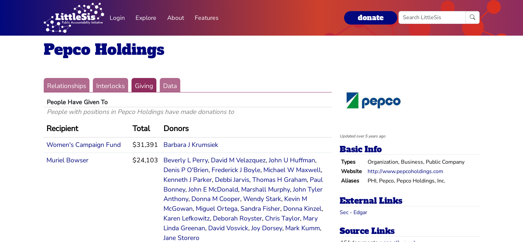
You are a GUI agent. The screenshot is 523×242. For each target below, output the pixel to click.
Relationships (66, 86)
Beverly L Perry (185, 160)
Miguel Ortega (216, 208)
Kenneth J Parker (187, 179)
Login (117, 18)
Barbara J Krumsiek (190, 144)
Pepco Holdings (104, 49)
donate (370, 18)
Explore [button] (146, 18)
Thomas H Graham (279, 179)
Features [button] (207, 18)
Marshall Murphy (265, 189)
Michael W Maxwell (292, 170)
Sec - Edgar (353, 212)
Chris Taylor (282, 218)
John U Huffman (292, 160)
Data (170, 86)
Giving (144, 86)
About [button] (175, 18)
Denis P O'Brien (186, 170)
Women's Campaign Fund (83, 144)
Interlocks (110, 86)
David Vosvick (228, 228)
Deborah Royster (237, 218)
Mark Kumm (302, 228)
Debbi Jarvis (232, 179)
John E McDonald (213, 189)
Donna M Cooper (215, 199)
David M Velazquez (238, 160)
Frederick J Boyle (236, 170)
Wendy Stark (262, 199)
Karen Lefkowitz (186, 218)
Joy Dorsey (266, 228)
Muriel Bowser (67, 160)
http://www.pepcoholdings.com (405, 171)
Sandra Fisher (260, 208)
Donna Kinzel (302, 208)
